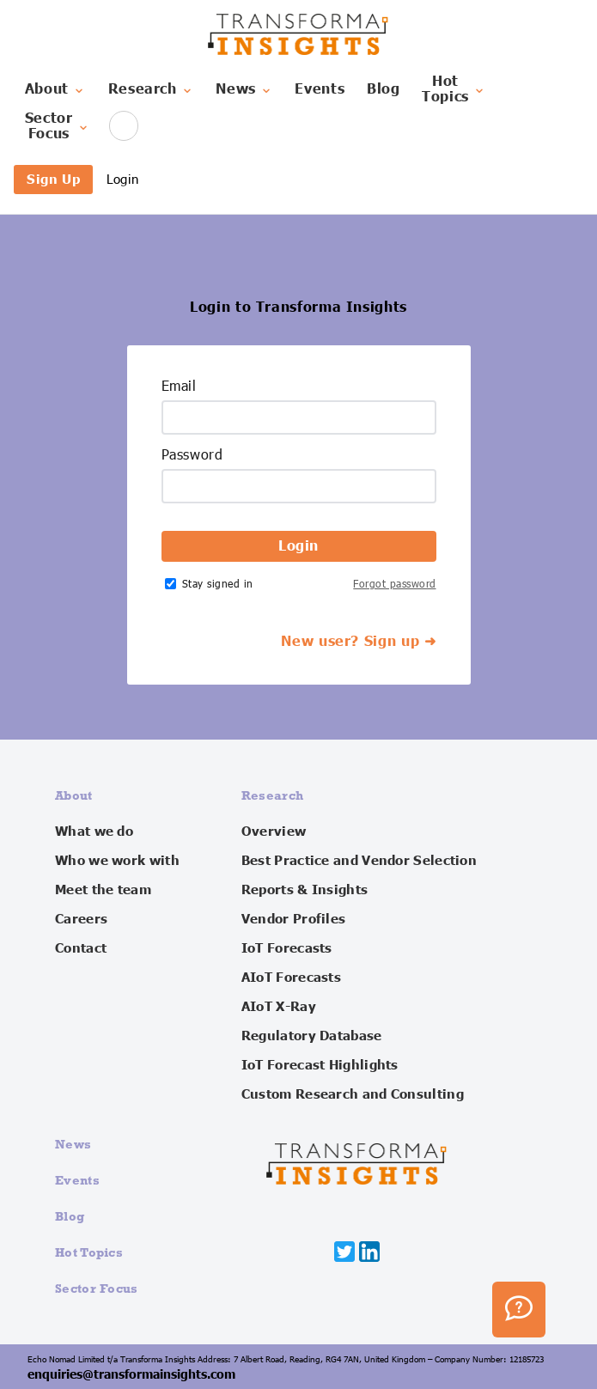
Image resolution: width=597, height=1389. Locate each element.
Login (122, 179)
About (55, 89)
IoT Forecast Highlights (320, 1065)
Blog (383, 89)
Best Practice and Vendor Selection (359, 860)
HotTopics (454, 89)
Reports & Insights (304, 890)
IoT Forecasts (286, 948)
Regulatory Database (311, 1036)
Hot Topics (89, 1252)
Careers (81, 919)
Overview (273, 831)
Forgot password (394, 584)
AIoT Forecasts (291, 977)
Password (192, 455)
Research (151, 89)
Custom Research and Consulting (352, 1094)
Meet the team (103, 890)
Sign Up (53, 179)
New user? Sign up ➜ (358, 641)
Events (319, 89)
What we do (94, 831)
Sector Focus (96, 1288)
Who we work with (117, 860)
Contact (81, 948)
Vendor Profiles (293, 919)
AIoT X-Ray (278, 1006)
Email (179, 386)
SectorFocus (57, 126)
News (244, 89)
